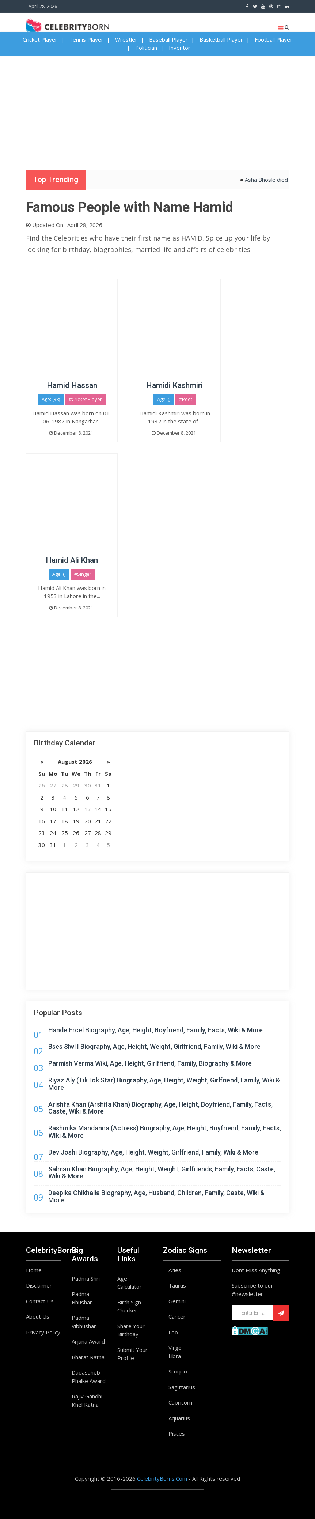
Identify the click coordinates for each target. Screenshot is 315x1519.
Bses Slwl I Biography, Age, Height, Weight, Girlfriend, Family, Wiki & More (154, 1046)
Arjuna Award (88, 1341)
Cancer (177, 1316)
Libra (174, 1356)
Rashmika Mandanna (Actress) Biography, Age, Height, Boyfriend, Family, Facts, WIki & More (164, 1131)
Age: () (163, 399)
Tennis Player (86, 39)
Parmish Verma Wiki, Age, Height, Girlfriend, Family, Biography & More (150, 1063)
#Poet (185, 399)
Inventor (179, 47)
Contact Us (40, 1301)
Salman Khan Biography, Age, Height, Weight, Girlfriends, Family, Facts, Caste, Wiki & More (161, 1172)
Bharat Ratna (88, 1357)
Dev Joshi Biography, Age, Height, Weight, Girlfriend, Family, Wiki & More (153, 1152)
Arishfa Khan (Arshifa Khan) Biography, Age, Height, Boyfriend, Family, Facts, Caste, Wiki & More (160, 1107)
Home (34, 1270)
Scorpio (177, 1371)
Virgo (175, 1347)
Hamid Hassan (72, 385)
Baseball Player (168, 39)
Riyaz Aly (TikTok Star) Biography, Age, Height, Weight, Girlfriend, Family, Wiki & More (164, 1083)
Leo (173, 1332)
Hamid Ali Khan (72, 560)
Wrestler (126, 39)
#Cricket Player (85, 399)
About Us (37, 1316)
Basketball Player (221, 39)
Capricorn (180, 1402)
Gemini (177, 1301)
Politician (146, 47)
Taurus (177, 1285)
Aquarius (179, 1418)
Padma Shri (86, 1278)
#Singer (82, 574)
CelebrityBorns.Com (162, 1478)
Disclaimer (39, 1285)
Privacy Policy (43, 1332)
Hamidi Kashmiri (174, 385)
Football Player (273, 39)
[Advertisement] (157, 107)
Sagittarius (181, 1387)
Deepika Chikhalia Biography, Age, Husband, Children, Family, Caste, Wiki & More (156, 1196)
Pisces (176, 1433)
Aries (174, 1270)
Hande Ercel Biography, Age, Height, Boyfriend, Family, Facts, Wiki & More (155, 1030)
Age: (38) (51, 399)
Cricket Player (40, 39)
